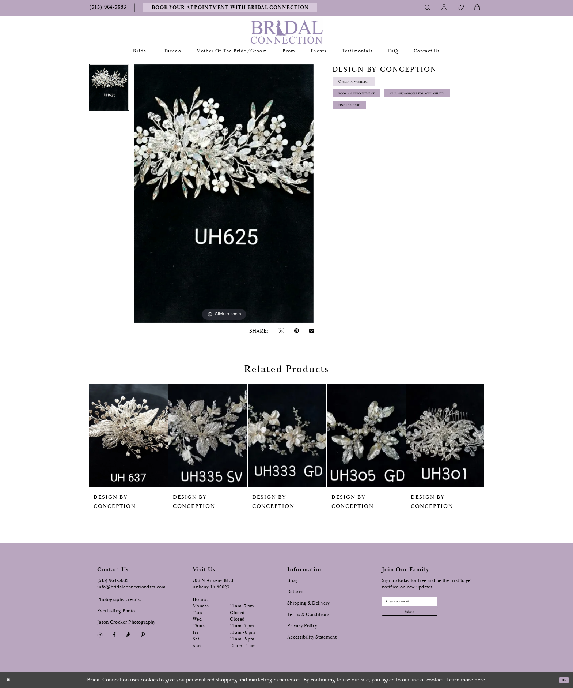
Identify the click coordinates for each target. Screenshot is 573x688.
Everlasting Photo (116, 611)
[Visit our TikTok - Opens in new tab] (128, 635)
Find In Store (359, 141)
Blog (292, 580)
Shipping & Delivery (308, 603)
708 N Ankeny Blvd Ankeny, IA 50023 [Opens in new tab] (213, 583)
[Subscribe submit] (426, 619)
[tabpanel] (109, 90)
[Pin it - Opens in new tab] (296, 331)
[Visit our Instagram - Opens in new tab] (99, 635)
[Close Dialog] (10, 680)
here (479, 679)
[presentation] (128, 435)
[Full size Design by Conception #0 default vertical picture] (224, 193)
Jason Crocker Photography (126, 622)
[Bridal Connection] (286, 32)
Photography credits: (119, 600)
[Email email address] (426, 604)
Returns (295, 592)
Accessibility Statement (312, 637)
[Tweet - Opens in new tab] (281, 331)
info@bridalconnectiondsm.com (131, 587)
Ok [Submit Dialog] (561, 680)
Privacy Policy (302, 626)
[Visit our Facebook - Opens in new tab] (114, 635)
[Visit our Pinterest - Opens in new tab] (143, 635)
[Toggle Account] (444, 7)
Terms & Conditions (308, 615)
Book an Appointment (371, 104)
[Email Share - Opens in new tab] (311, 331)
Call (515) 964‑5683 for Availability (386, 123)
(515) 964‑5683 (113, 580)
